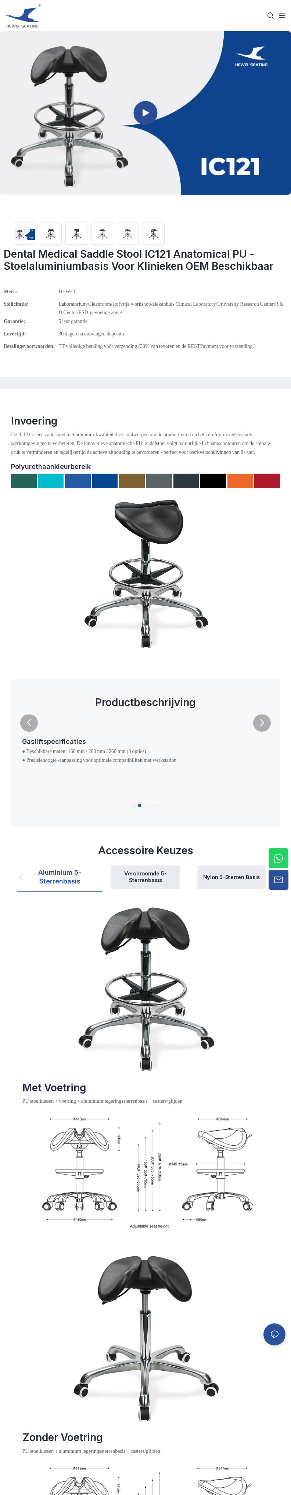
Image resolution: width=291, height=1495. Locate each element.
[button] (29, 723)
